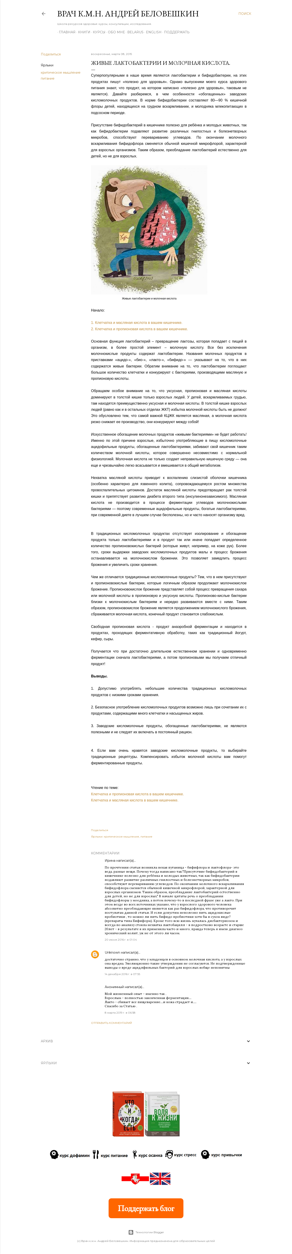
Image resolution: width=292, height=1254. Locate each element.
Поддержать (175, 32)
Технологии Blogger (146, 1232)
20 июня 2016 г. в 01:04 (121, 939)
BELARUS (134, 32)
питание (48, 78)
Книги (82, 32)
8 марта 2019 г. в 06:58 (120, 1012)
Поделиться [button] (51, 54)
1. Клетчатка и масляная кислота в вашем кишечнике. (136, 323)
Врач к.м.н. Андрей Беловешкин (128, 13)
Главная (65, 32)
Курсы (97, 32)
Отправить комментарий (111, 1023)
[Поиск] (244, 13)
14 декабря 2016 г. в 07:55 (122, 974)
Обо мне (114, 32)
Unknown (112, 952)
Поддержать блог (146, 1208)
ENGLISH (152, 32)
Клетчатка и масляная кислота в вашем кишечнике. (134, 800)
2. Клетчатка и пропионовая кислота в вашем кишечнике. (139, 329)
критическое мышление (61, 72)
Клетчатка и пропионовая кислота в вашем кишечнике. (137, 794)
